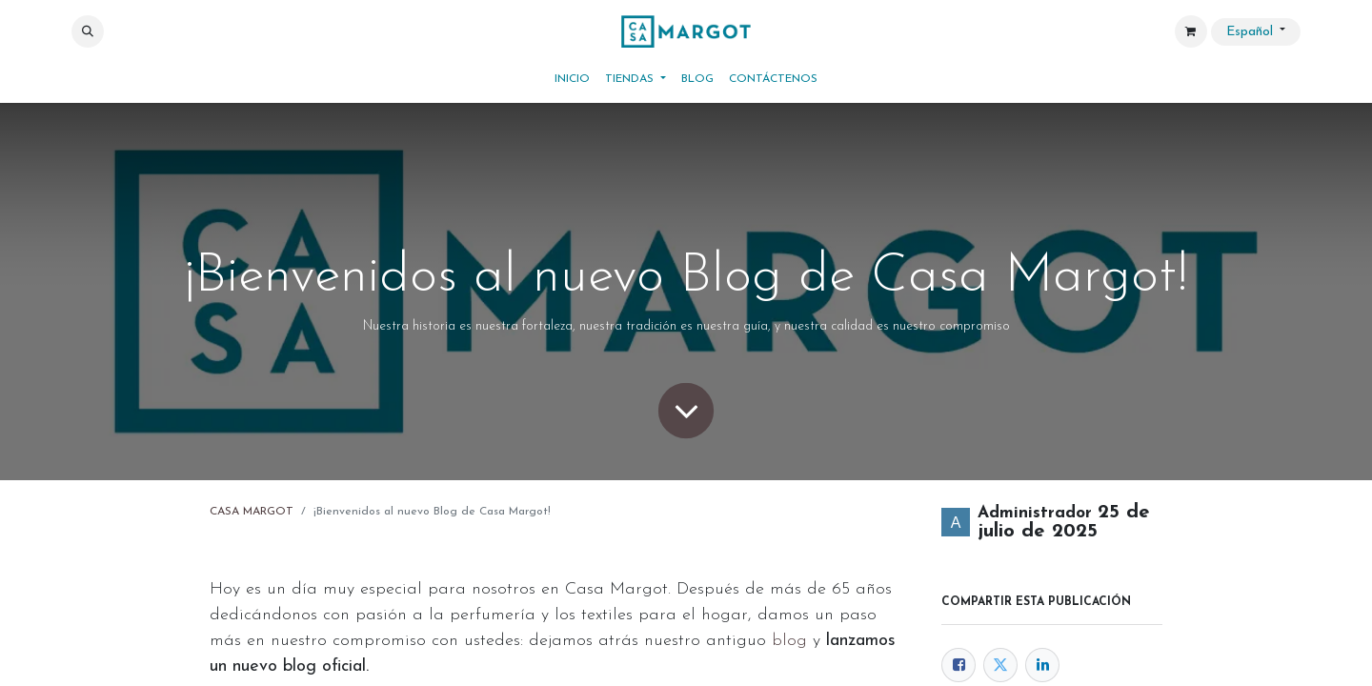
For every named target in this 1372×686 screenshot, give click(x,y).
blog (789, 641)
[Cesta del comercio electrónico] (1191, 31)
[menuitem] (572, 79)
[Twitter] (1000, 665)
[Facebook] (958, 665)
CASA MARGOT (251, 511)
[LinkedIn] (1042, 665)
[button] (87, 31)
